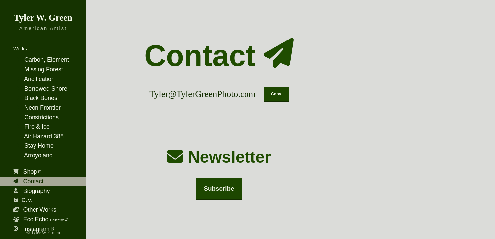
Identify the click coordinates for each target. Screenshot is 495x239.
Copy (276, 94)
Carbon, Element (41, 59)
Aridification (34, 79)
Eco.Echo (40, 219)
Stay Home (33, 145)
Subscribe (219, 188)
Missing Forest (38, 69)
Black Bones (35, 98)
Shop (27, 171)
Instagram (33, 229)
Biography (31, 191)
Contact (28, 181)
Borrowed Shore (40, 88)
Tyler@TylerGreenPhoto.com (202, 94)
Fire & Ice (31, 126)
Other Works (34, 209)
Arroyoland (33, 155)
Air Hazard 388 (38, 136)
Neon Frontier (37, 107)
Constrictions (36, 117)
